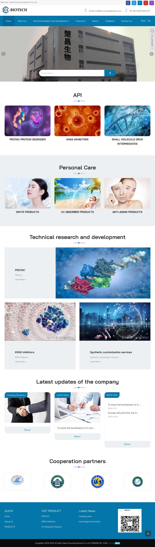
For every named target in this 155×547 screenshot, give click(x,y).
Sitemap (111, 543)
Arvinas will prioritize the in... (123, 413)
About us (22, 21)
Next (152, 54)
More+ (27, 429)
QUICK (9, 511)
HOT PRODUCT (51, 511)
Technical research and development (51, 21)
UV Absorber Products (77, 212)
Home (8, 21)
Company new (85, 516)
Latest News (87, 511)
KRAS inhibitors (77, 139)
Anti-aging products (127, 212)
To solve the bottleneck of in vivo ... (76, 428)
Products (81, 21)
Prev (3, 54)
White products (27, 212)
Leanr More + (20, 279)
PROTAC (45, 516)
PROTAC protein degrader (28, 139)
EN (149, 21)
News (95, 21)
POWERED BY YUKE (99, 543)
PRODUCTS (10, 527)
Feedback (110, 21)
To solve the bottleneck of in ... (124, 404)
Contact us (126, 21)
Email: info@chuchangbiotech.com (102, 10)
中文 (143, 21)
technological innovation (90, 521)
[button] (68, 21)
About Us (9, 521)
